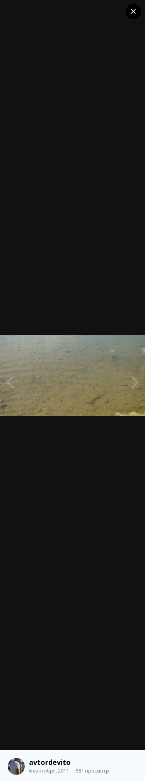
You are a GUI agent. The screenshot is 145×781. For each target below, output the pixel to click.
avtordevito (50, 762)
